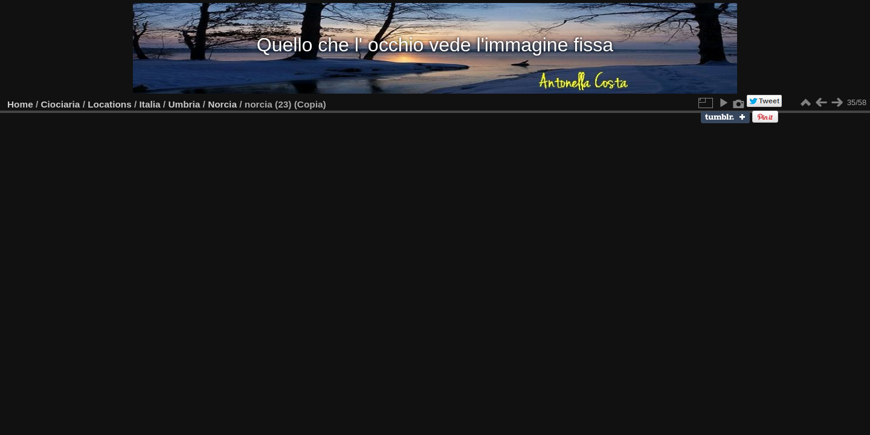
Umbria (184, 104)
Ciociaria (60, 104)
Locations (110, 104)
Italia (150, 104)
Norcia (222, 104)
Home (20, 104)
